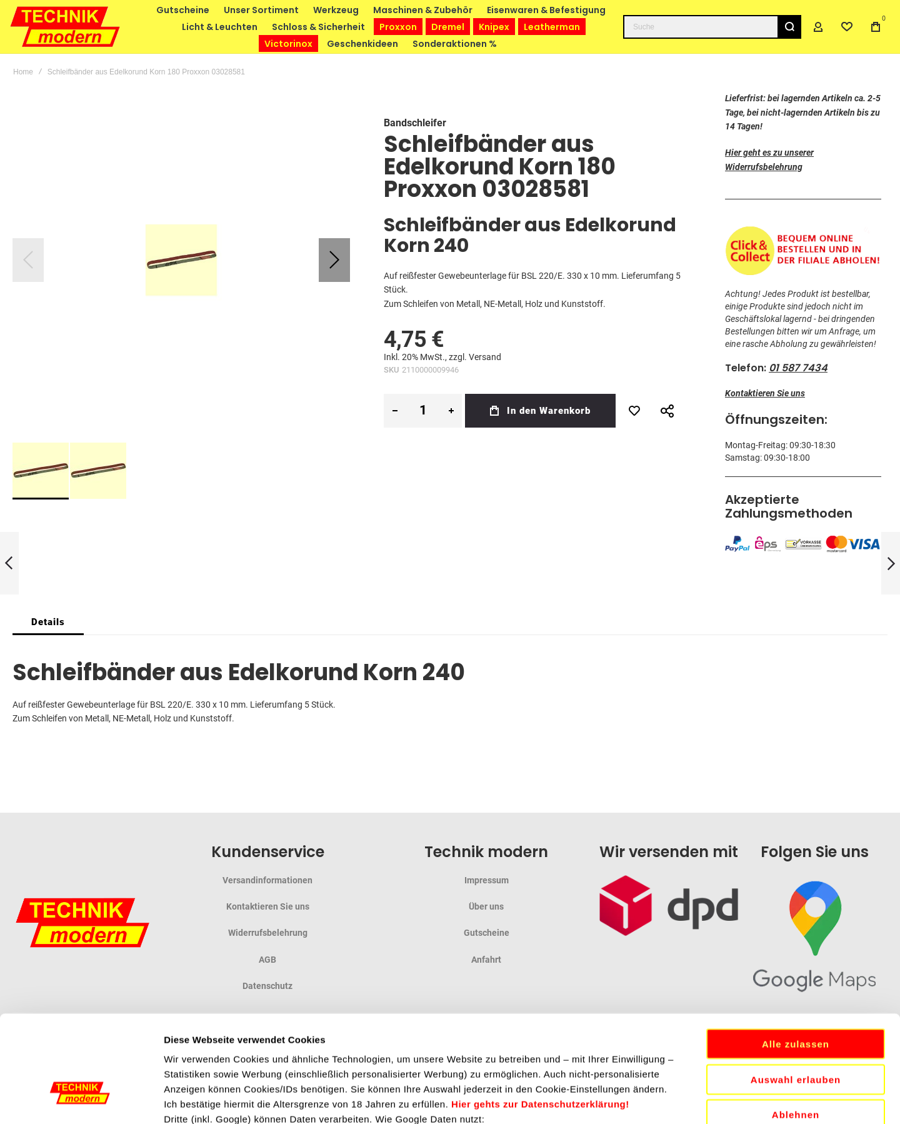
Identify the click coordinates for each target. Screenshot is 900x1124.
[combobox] (712, 27)
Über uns (486, 906)
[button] (334, 260)
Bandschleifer (415, 123)
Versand (485, 357)
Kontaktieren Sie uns (765, 393)
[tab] (48, 622)
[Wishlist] (847, 27)
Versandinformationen (267, 880)
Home (23, 72)
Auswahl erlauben (796, 979)
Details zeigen (664, 1099)
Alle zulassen (795, 943)
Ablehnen (795, 1014)
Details (48, 622)
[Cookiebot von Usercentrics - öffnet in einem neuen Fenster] (81, 1099)
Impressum (486, 880)
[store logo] (65, 26)
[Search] (789, 27)
